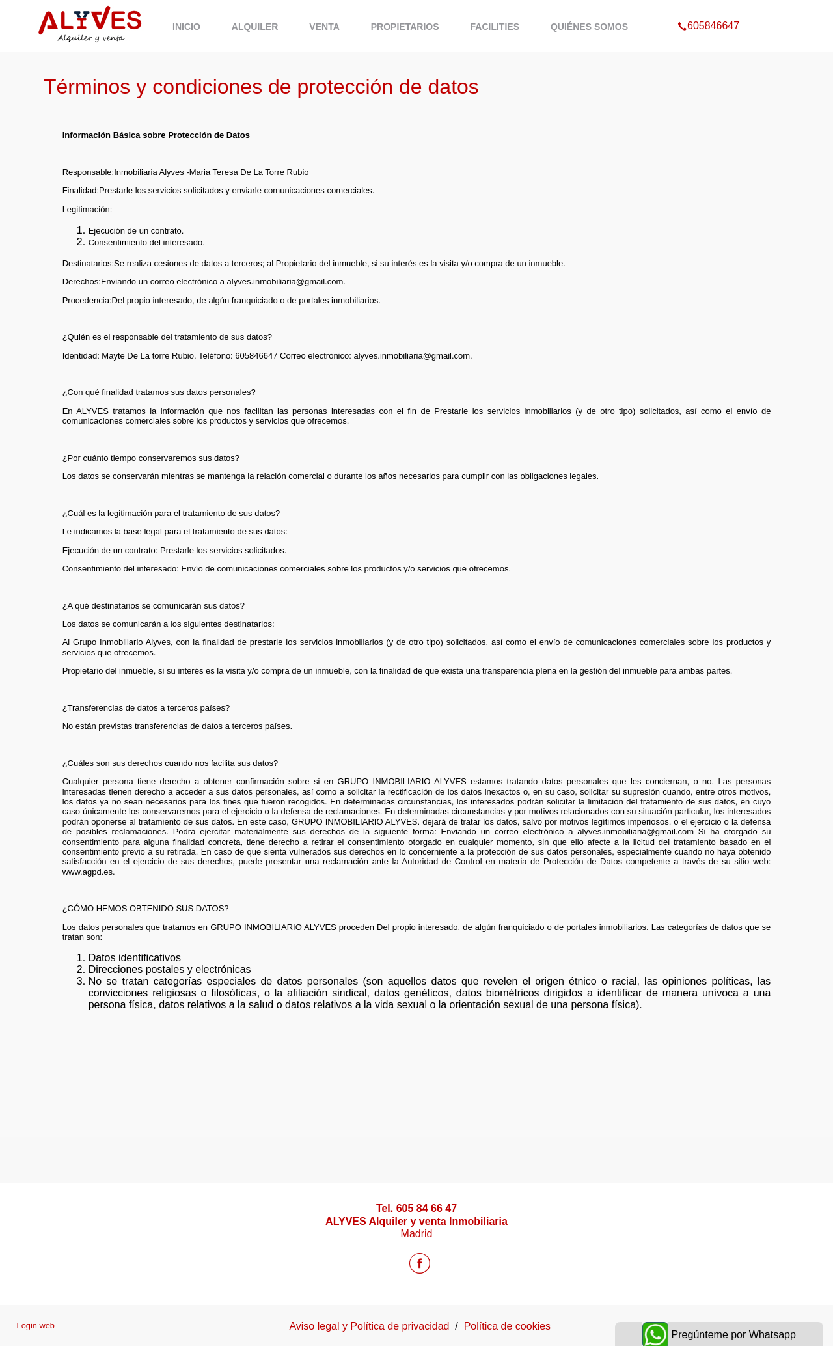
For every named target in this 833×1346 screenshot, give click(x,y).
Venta (324, 26)
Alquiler (255, 26)
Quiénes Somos (589, 26)
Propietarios (405, 26)
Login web (36, 1325)
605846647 (708, 9)
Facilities (495, 26)
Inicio (186, 26)
